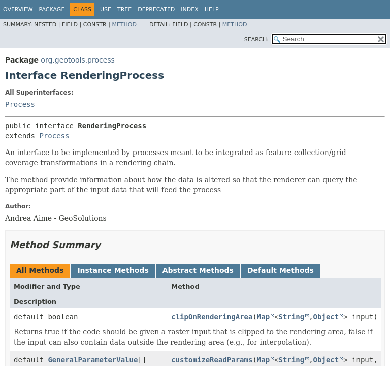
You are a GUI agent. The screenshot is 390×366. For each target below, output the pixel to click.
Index (189, 9)
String (292, 317)
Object (326, 317)
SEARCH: (256, 39)
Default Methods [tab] (280, 270)
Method (124, 24)
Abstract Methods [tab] (198, 270)
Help (212, 9)
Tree (124, 9)
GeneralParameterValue (93, 360)
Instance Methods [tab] (112, 270)
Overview (18, 9)
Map (263, 317)
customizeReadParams (211, 360)
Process (20, 104)
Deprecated (156, 9)
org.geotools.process (78, 60)
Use (105, 9)
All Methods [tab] (39, 270)
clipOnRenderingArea (211, 317)
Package (52, 9)
